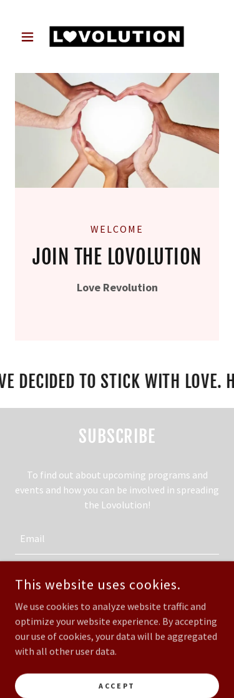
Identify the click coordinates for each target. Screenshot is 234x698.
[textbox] (117, 538)
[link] (117, 36)
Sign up (117, 587)
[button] (30, 36)
